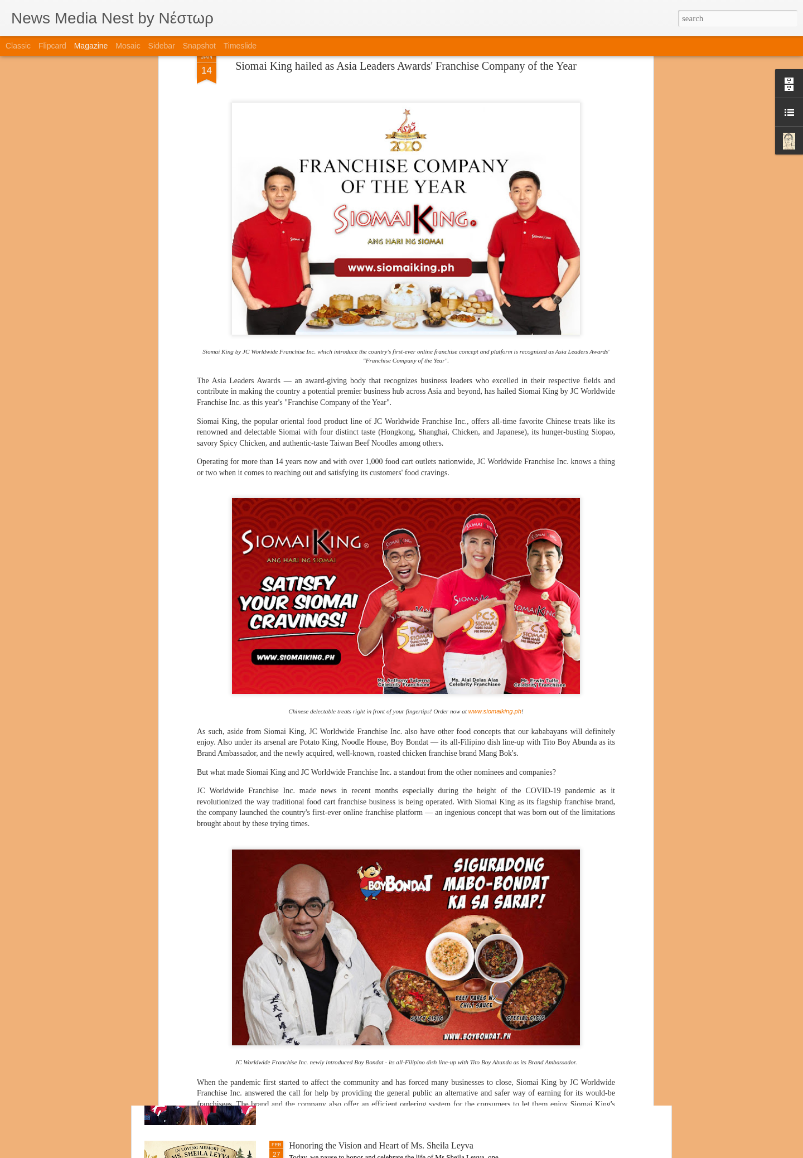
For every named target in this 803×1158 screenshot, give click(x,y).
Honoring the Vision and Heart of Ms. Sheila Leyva (381, 1145)
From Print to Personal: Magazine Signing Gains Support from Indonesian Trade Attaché (391, 896)
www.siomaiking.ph (494, 561)
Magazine (91, 45)
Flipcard (52, 45)
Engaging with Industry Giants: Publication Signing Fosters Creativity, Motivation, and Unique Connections (395, 1023)
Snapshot (199, 45)
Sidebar (161, 45)
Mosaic (127, 45)
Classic (18, 45)
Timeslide (240, 45)
